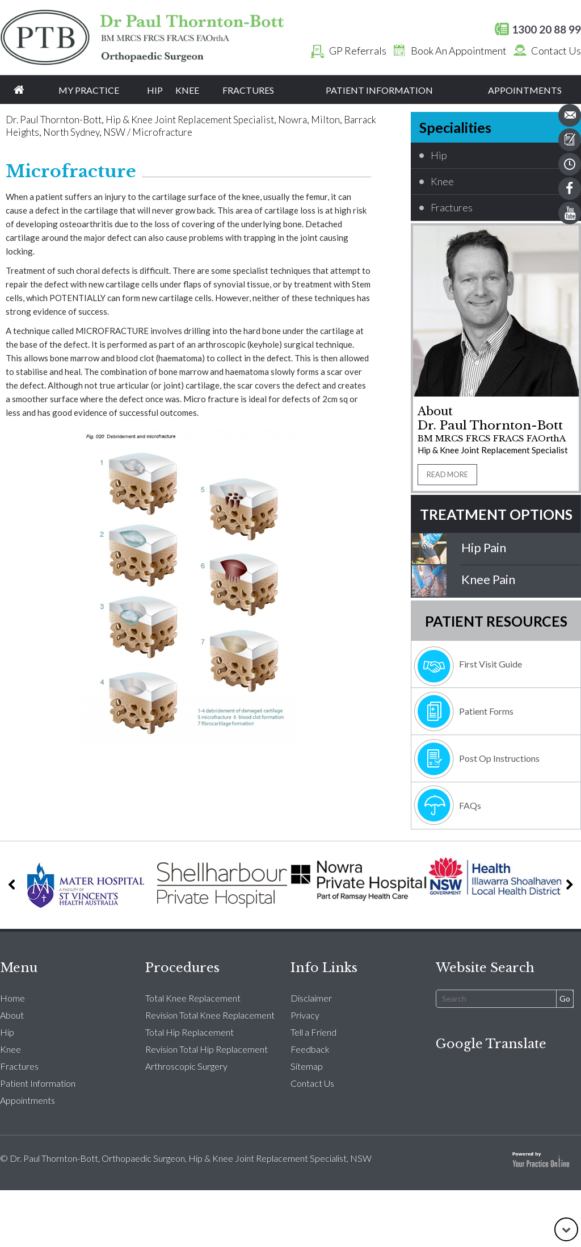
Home (18, 90)
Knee (187, 90)
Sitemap (306, 1066)
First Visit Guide (490, 663)
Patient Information (379, 90)
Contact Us (544, 50)
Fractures (248, 90)
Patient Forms (486, 711)
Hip (155, 90)
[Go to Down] (566, 1229)
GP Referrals (346, 50)
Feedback (310, 1049)
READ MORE (447, 474)
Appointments (525, 90)
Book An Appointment (447, 50)
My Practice (88, 90)
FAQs (470, 805)
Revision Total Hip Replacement (206, 1049)
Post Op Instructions (499, 758)
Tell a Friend (313, 1032)
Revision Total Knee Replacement (210, 1015)
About (12, 1015)
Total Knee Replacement (193, 997)
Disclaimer (311, 997)
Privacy (304, 1015)
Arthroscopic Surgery (186, 1066)
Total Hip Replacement (189, 1032)
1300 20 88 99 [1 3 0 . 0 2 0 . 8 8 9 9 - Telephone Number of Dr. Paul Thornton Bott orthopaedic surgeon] (546, 29)
